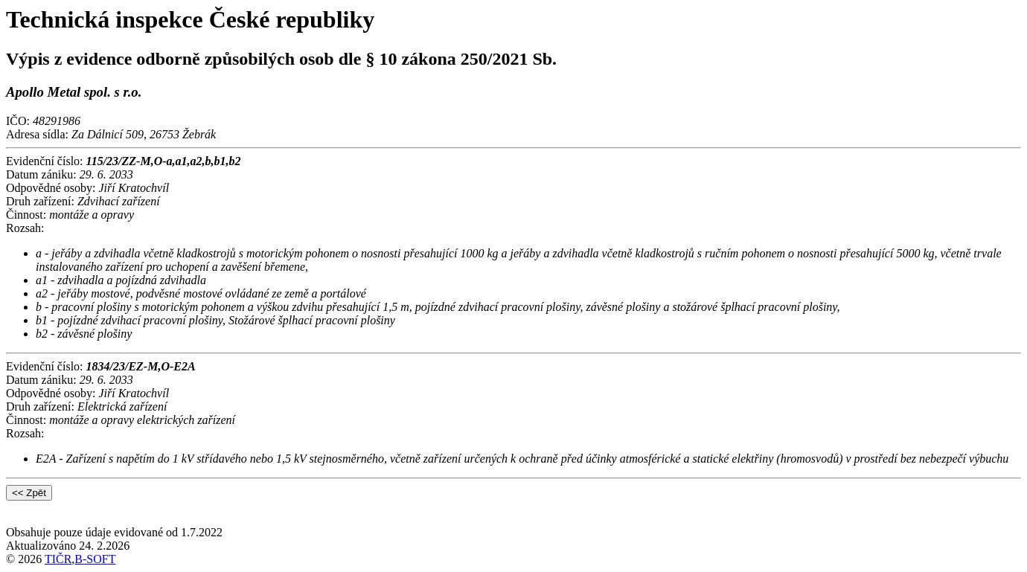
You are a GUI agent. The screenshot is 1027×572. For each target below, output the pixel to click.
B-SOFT (94, 559)
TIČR (58, 559)
